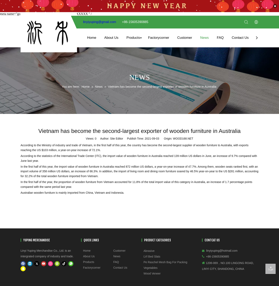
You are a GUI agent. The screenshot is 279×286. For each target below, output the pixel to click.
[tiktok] (64, 261)
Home (91, 36)
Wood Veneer (152, 271)
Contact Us (240, 36)
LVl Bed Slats (152, 254)
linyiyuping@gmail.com (99, 20)
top (270, 269)
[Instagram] (50, 261)
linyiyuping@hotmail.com (221, 248)
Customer (184, 36)
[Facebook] (23, 261)
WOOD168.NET (183, 136)
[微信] (57, 261)
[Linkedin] (29, 261)
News (204, 36)
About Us (111, 36)
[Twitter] (36, 261)
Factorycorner (158, 36)
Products (133, 36)
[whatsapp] (70, 261)
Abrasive (149, 249)
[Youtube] (43, 261)
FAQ (220, 36)
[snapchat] (23, 266)
